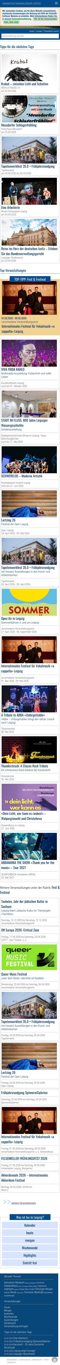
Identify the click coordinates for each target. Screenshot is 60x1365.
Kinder (31, 1289)
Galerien (16, 1289)
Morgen (49, 1289)
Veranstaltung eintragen (16, 1326)
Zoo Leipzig (24, 1286)
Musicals (39, 1292)
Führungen (40, 1289)
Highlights (9, 1289)
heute (31, 31)
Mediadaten (12, 1359)
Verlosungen (20, 1292)
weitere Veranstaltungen (19, 1203)
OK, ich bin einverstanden (45, 19)
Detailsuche (10, 1323)
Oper (19, 1286)
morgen (39, 31)
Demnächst (9, 1282)
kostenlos (9, 1313)
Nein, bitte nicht (11, 22)
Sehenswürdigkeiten (30, 1283)
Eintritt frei (40, 1283)
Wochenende (48, 1293)
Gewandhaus (11, 1285)
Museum (20, 1282)
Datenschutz (24, 1359)
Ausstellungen (9, 1296)
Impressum (37, 1359)
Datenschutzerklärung (21, 19)
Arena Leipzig (32, 1286)
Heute (13, 1292)
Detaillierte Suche (51, 31)
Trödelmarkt (42, 1286)
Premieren (29, 1292)
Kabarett (7, 1293)
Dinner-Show (24, 1289)
